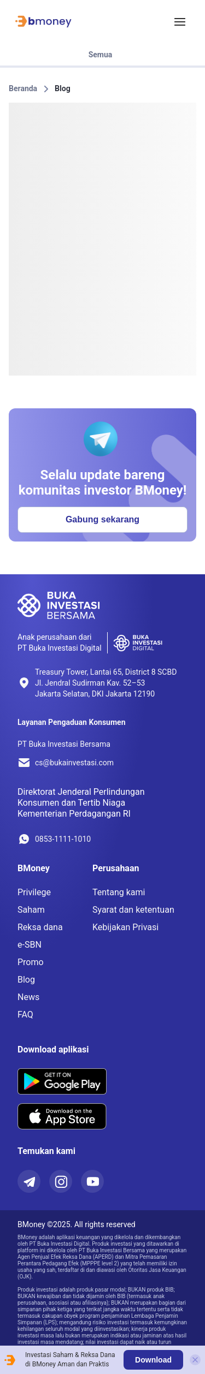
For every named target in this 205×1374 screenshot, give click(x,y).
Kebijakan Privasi (125, 927)
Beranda (23, 88)
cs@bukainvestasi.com (74, 762)
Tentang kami (118, 892)
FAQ (25, 1014)
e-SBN (29, 944)
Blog (63, 88)
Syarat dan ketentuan (133, 910)
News (28, 997)
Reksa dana (40, 927)
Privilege (34, 892)
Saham (31, 910)
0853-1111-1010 (63, 839)
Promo (30, 962)
